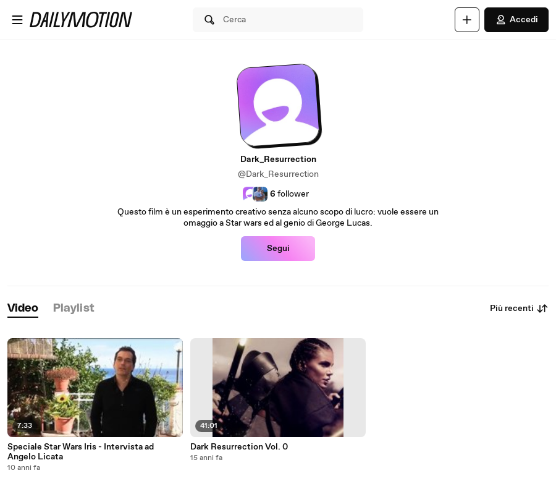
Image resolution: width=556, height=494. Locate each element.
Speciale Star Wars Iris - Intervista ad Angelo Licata (80, 452)
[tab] (22, 309)
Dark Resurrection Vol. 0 (239, 447)
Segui (278, 248)
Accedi (516, 20)
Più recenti (519, 308)
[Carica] (467, 19)
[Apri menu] (17, 19)
